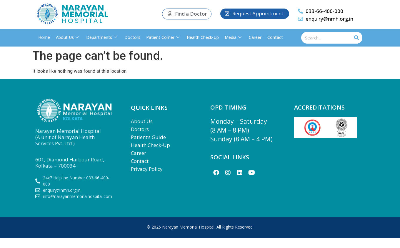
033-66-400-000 (324, 11)
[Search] (356, 38)
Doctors (132, 37)
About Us (68, 37)
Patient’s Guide (148, 137)
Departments (102, 37)
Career (255, 37)
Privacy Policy (147, 169)
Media (234, 37)
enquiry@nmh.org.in (329, 18)
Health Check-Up (203, 37)
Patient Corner (163, 37)
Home (44, 37)
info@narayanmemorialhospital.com (77, 196)
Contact (275, 37)
